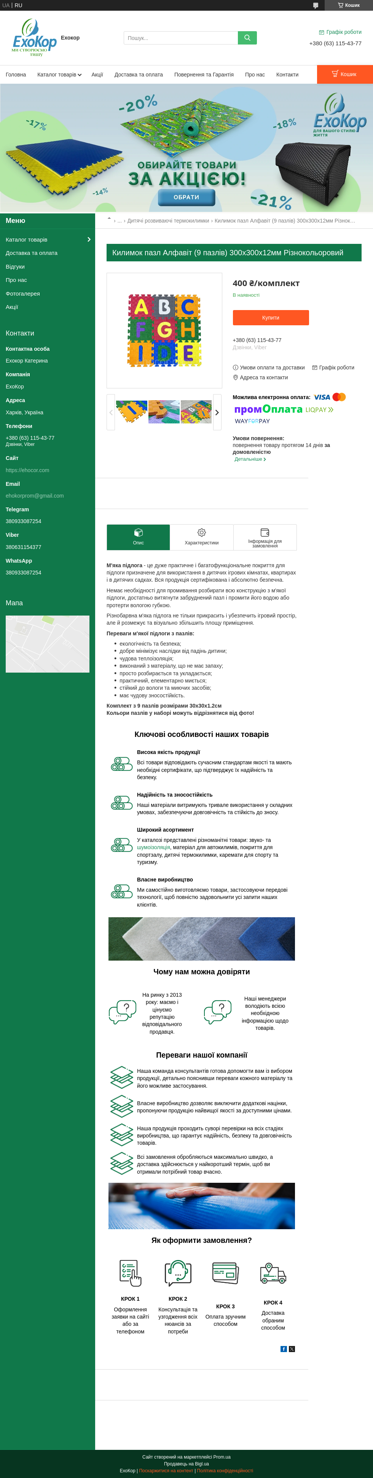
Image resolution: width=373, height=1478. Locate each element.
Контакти (287, 75)
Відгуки (15, 266)
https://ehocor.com (27, 470)
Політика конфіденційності (225, 1470)
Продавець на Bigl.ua (186, 1464)
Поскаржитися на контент (166, 1470)
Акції (97, 75)
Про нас (255, 75)
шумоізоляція (153, 847)
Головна (16, 75)
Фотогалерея (23, 293)
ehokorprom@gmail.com (35, 496)
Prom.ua (222, 1457)
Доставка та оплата (139, 75)
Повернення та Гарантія (204, 75)
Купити (270, 318)
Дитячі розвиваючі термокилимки (168, 221)
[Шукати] (247, 38)
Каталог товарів (56, 75)
